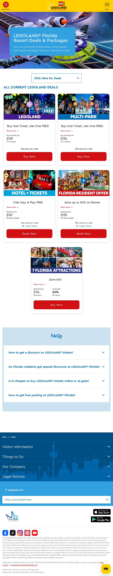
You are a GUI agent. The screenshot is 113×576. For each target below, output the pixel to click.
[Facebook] (5, 533)
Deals (13, 437)
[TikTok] (13, 533)
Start (4, 437)
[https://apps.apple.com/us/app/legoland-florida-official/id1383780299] (102, 512)
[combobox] (56, 499)
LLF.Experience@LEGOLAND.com (24, 565)
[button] (29, 187)
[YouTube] (35, 533)
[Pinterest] (27, 533)
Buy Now (29, 156)
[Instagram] (20, 533)
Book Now (29, 233)
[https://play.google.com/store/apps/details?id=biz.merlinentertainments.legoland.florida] (101, 519)
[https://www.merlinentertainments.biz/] (12, 516)
